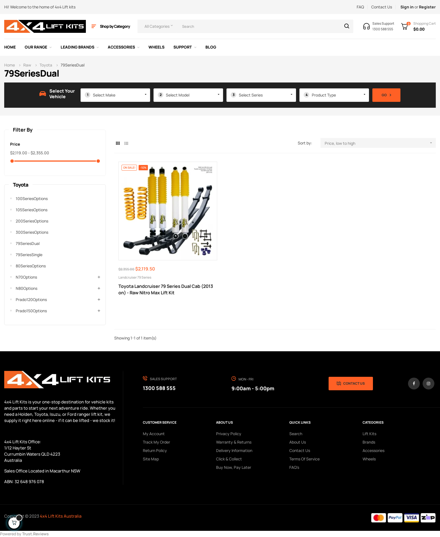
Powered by (24, 533)
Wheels (369, 459)
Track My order (156, 442)
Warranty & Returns (233, 442)
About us (297, 442)
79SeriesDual (28, 243)
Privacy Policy (228, 433)
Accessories (373, 450)
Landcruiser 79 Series (134, 277)
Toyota (20, 184)
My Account (154, 433)
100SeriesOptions (32, 198)
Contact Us (381, 7)
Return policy (155, 450)
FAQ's (294, 467)
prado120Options (31, 299)
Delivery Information (234, 450)
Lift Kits (369, 433)
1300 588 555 (159, 388)
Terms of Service (304, 459)
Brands (369, 442)
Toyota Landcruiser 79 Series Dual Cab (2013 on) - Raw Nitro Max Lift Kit (165, 289)
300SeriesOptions (32, 232)
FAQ (360, 7)
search (295, 433)
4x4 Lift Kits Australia (60, 516)
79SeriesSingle (29, 254)
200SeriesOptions (32, 221)
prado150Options (31, 310)
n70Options (26, 277)
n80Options (26, 288)
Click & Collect (229, 459)
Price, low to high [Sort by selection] (380, 143)
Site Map (151, 459)
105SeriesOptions (31, 209)
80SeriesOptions (31, 265)
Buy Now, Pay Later (233, 467)
